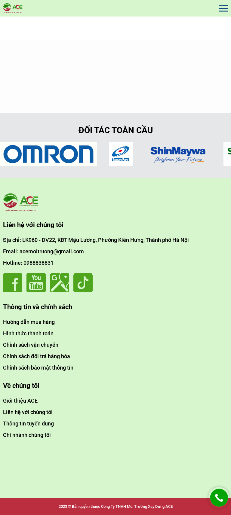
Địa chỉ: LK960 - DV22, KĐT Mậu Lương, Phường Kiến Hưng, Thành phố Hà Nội (96, 240)
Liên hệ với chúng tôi (28, 412)
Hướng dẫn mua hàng (29, 322)
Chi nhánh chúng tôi (27, 435)
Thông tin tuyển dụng (28, 423)
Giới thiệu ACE (20, 401)
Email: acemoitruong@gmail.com (43, 251)
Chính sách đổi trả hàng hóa (36, 356)
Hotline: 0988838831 (28, 263)
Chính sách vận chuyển (30, 345)
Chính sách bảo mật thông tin (38, 367)
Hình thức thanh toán (28, 333)
